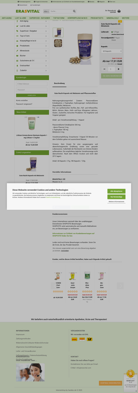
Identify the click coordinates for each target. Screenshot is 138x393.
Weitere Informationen (116, 201)
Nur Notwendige (116, 197)
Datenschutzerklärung (53, 197)
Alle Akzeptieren (116, 191)
